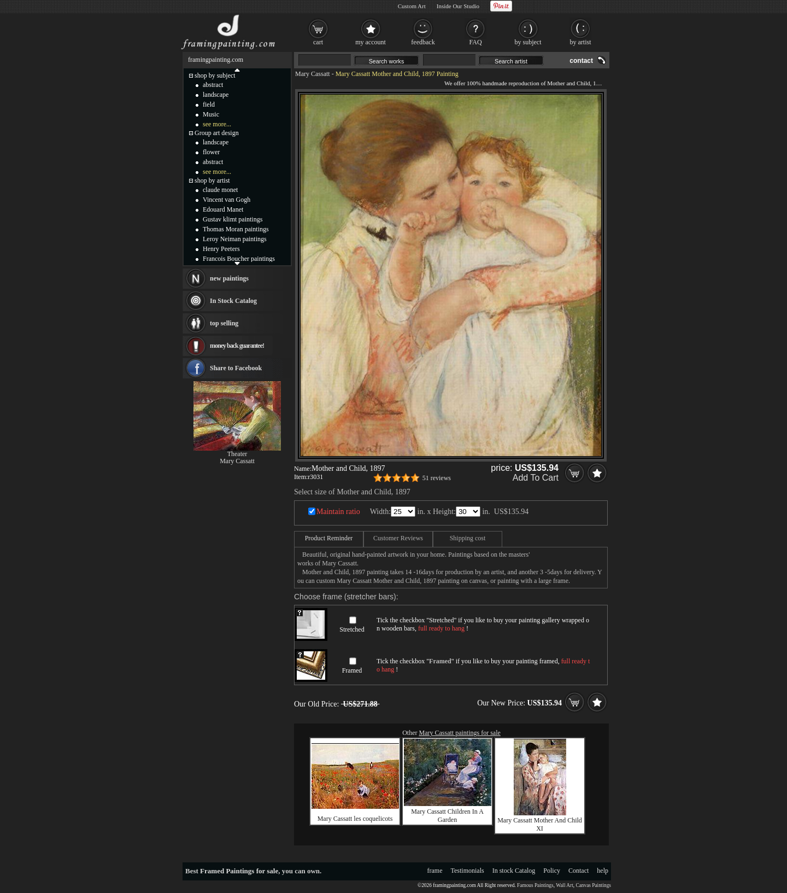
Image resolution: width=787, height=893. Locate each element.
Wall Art (564, 885)
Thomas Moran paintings (236, 229)
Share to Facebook (236, 368)
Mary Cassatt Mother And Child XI (539, 824)
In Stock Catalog (233, 301)
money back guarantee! (237, 345)
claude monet (220, 190)
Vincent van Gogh (226, 199)
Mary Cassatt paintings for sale (460, 733)
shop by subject (215, 75)
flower (211, 152)
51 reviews (436, 478)
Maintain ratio (338, 511)
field (209, 104)
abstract (213, 85)
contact (581, 61)
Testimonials (467, 870)
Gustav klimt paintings (232, 219)
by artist (580, 42)
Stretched (351, 629)
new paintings (229, 278)
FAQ (475, 42)
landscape (215, 94)
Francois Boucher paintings (239, 258)
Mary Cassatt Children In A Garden (447, 816)
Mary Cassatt (312, 74)
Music (211, 114)
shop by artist (212, 180)
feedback (422, 42)
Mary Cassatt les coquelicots (355, 818)
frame (435, 870)
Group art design (217, 133)
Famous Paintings (535, 885)
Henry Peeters (221, 249)
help (602, 870)
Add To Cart (536, 477)
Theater (237, 454)
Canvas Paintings (593, 885)
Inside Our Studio (458, 6)
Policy (551, 870)
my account (370, 42)
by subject (528, 42)
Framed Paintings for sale (239, 871)
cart (318, 42)
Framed (352, 670)
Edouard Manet (223, 209)
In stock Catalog (514, 870)
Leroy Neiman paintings (235, 239)
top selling (224, 323)
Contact (578, 870)
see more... (217, 124)
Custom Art (412, 6)
